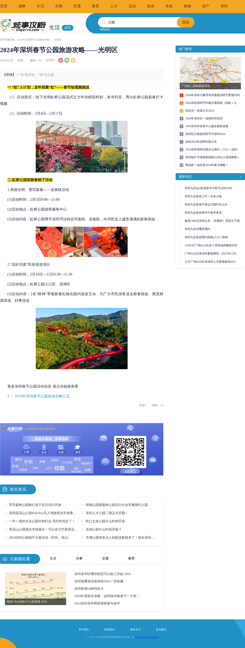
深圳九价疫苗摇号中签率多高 (203, 212)
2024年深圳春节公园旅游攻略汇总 (42, 396)
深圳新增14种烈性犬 (89, 588)
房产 (205, 6)
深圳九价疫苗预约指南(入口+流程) (206, 237)
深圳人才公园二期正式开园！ (107, 513)
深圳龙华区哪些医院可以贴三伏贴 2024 (102, 574)
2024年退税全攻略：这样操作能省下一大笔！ (107, 596)
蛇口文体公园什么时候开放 (105, 521)
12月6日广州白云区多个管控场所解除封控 (211, 245)
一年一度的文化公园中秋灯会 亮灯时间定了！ (42, 521)
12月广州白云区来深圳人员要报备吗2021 (210, 261)
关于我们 (84, 629)
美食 (169, 6)
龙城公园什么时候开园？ (104, 529)
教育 (95, 6)
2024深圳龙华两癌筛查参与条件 (97, 603)
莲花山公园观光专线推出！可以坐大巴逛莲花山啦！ (46, 529)
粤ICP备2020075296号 (146, 637)
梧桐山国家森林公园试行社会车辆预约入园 (117, 505)
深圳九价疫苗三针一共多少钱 (203, 196)
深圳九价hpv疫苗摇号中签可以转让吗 (208, 188)
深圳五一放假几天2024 (199, 110)
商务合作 (135, 629)
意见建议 (161, 629)
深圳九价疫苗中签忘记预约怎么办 (206, 204)
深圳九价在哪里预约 (197, 229)
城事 (22, 6)
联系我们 (109, 629)
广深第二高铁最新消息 (195, 85)
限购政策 (105, 29)
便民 (224, 6)
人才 (114, 6)
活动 (132, 6)
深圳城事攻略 (7, 39)
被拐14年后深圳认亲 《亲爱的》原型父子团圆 (212, 222)
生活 (40, 6)
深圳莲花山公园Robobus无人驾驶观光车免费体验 (44, 513)
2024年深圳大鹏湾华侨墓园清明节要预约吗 (212, 95)
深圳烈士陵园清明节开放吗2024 (205, 134)
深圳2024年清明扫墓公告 (201, 141)
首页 (3, 6)
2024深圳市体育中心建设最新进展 (206, 126)
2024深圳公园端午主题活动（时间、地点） (40, 537)
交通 (77, 6)
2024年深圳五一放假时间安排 (204, 118)
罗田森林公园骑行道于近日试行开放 (35, 505)
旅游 (150, 6)
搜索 (185, 22)
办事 (58, 6)
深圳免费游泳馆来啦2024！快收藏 (98, 581)
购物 (187, 6)
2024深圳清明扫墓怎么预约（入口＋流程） (212, 149)
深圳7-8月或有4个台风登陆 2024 (27, 601)
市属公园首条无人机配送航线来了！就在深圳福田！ (123, 537)
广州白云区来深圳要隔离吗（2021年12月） (212, 253)
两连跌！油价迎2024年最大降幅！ (206, 165)
